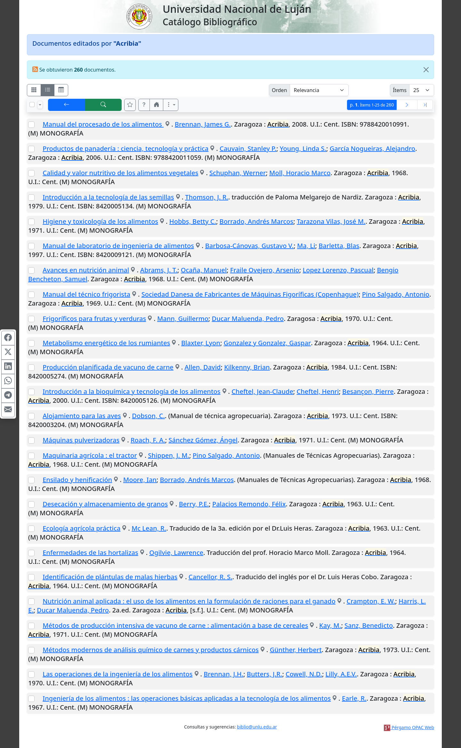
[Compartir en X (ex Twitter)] (8, 352)
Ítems (400, 90)
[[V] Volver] (66, 105)
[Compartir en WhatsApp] (8, 381)
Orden (279, 90)
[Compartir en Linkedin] (8, 367)
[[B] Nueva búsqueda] (103, 105)
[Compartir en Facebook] (8, 338)
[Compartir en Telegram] (8, 395)
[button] (144, 105)
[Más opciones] (170, 105)
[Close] (426, 70)
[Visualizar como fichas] (34, 90)
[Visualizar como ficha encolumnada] (48, 90)
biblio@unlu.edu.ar (257, 727)
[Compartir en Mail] (8, 410)
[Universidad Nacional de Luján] (139, 15)
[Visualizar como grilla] (61, 90)
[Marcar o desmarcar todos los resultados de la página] (32, 104)
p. (372, 104)
